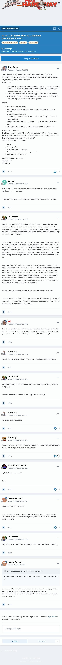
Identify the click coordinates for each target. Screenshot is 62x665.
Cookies (36, 659)
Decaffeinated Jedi (17, 465)
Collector (12, 351)
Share (15, 641)
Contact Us (26, 659)
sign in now (52, 617)
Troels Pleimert (15, 498)
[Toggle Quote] (5, 571)
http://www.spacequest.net (34, 188)
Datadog (12, 437)
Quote (9, 171)
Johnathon (13, 216)
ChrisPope (8, 49)
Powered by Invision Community (31, 661)
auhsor (11, 181)
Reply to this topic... (13, 628)
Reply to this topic (31, 59)
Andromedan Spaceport (27, 51)
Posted (18, 70)
